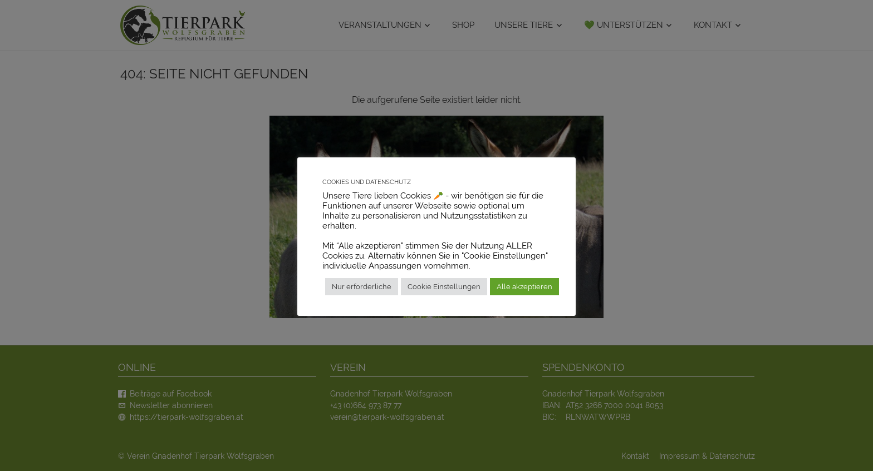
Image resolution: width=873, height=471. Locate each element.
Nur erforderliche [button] (361, 286)
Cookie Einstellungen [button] (444, 286)
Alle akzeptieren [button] (524, 286)
